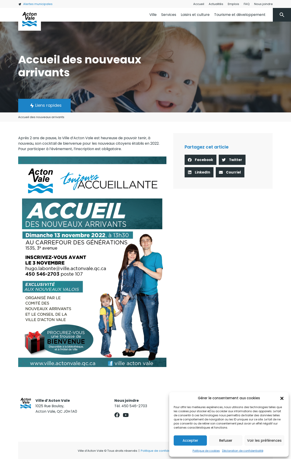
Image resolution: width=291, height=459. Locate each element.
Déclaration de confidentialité (242, 451)
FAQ (247, 4)
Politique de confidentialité (160, 451)
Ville (153, 14)
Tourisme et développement (240, 14)
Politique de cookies (206, 451)
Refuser (225, 440)
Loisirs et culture (195, 14)
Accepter (190, 440)
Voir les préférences (264, 440)
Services (168, 14)
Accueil (198, 4)
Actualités (216, 4)
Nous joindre (263, 4)
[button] (282, 398)
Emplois (233, 4)
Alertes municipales (35, 4)
